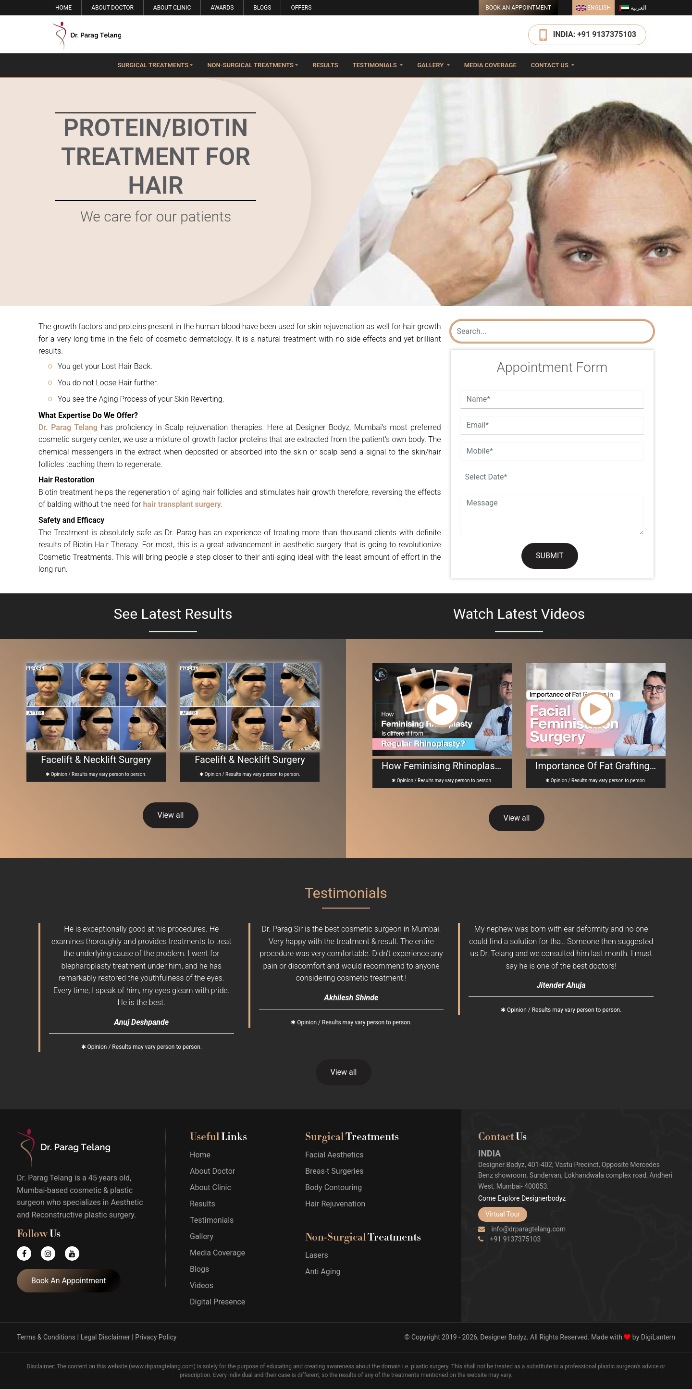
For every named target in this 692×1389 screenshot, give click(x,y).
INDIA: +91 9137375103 (594, 33)
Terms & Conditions (46, 1337)
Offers (301, 7)
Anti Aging (323, 1271)
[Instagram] (53, 1253)
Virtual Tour (502, 1214)
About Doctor (112, 7)
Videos (201, 1285)
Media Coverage (490, 65)
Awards (222, 7)
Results (325, 65)
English (593, 7)
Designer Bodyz (503, 1337)
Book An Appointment (518, 7)
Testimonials (375, 65)
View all (170, 815)
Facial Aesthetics (334, 1154)
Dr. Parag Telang (68, 427)
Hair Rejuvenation (335, 1203)
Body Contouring (333, 1187)
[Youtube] (77, 1253)
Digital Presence (217, 1301)
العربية (632, 7)
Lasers (316, 1255)
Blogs (262, 7)
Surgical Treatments (153, 65)
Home (63, 7)
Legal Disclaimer (105, 1337)
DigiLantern (658, 1337)
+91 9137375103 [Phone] (509, 1239)
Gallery (431, 65)
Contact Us (550, 65)
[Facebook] (29, 1253)
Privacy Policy (155, 1337)
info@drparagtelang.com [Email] (522, 1229)
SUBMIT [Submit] (549, 555)
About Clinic (172, 7)
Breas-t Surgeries (334, 1171)
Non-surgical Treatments (250, 65)
